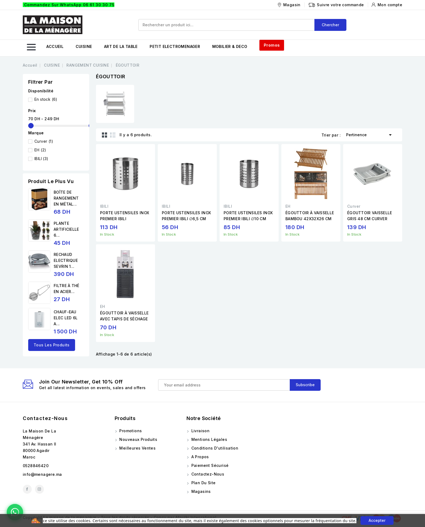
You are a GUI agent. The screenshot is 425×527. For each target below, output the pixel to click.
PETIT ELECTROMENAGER (175, 46)
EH (40, 150)
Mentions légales (208, 439)
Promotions (130, 430)
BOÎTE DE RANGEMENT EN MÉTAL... (66, 198)
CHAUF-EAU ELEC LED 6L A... (66, 318)
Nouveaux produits (137, 439)
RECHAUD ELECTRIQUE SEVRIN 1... (66, 260)
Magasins (200, 491)
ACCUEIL (54, 46)
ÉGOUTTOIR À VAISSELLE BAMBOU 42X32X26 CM (309, 215)
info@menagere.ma (42, 474)
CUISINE (84, 46)
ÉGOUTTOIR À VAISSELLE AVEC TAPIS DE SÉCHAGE (124, 316)
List (112, 135)
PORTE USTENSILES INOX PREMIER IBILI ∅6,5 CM (186, 215)
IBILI (41, 158)
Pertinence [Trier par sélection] (370, 134)
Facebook (27, 489)
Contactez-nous (45, 418)
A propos (199, 456)
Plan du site (202, 482)
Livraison (200, 430)
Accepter (377, 520)
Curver (43, 141)
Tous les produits (52, 345)
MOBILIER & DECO (229, 46)
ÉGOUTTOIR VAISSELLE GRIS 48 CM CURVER (369, 215)
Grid (104, 135)
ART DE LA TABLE (121, 46)
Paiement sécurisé (209, 465)
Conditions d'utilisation (214, 448)
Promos (272, 45)
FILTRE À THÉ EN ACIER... (66, 288)
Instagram (39, 489)
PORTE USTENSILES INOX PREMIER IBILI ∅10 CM (248, 215)
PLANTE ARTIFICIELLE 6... (66, 229)
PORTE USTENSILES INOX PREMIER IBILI (124, 215)
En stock (45, 99)
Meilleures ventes (137, 448)
